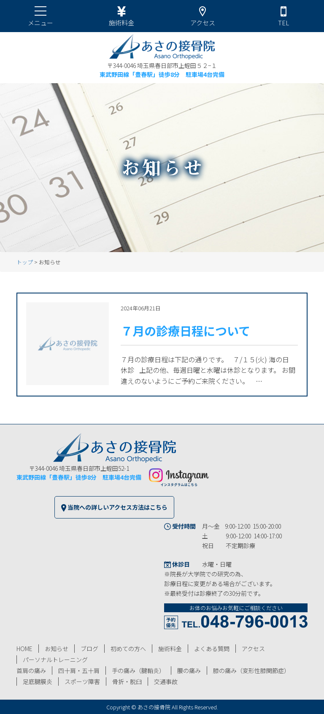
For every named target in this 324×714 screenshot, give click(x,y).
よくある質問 (212, 648)
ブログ (89, 648)
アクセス (253, 648)
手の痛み (138, 670)
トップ (24, 262)
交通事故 (166, 681)
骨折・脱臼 (127, 681)
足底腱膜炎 (37, 681)
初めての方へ (128, 648)
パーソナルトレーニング (55, 659)
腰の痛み (189, 670)
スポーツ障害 (82, 681)
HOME (24, 648)
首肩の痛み (31, 670)
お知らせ (56, 648)
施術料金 (170, 648)
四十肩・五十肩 (79, 670)
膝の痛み (251, 670)
